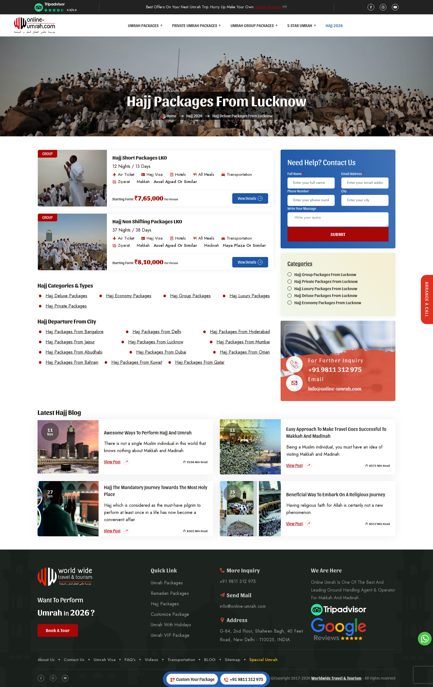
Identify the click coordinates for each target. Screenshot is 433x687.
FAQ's (130, 659)
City (345, 191)
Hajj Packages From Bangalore (75, 332)
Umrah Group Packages (252, 25)
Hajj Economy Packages (128, 296)
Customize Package (170, 614)
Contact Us (74, 659)
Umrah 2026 (63, 612)
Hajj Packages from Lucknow (217, 100)
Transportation (181, 659)
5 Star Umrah (299, 25)
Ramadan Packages (170, 593)
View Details (250, 198)
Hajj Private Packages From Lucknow (326, 281)
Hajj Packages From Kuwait (136, 362)
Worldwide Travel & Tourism (336, 678)
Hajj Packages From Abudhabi (74, 352)
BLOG (210, 659)
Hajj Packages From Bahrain (72, 362)
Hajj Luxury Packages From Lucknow (325, 288)
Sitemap (232, 659)
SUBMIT (338, 234)
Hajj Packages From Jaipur (70, 342)
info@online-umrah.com (334, 388)
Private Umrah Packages (194, 25)
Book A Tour (58, 630)
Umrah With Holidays (171, 625)
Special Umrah (263, 659)
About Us (46, 659)
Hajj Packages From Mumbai (243, 342)
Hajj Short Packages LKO (139, 157)
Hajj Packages (165, 604)
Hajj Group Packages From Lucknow (325, 274)
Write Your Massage (303, 208)
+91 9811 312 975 (335, 369)
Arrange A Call (427, 299)
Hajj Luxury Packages (249, 296)
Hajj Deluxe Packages (66, 296)
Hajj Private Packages (66, 306)
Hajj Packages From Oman (245, 352)
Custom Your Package (192, 680)
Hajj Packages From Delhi (157, 332)
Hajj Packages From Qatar (200, 362)
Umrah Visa (105, 659)
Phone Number (299, 191)
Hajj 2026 (334, 25)
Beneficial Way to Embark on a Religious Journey (335, 494)
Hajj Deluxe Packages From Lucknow (325, 295)
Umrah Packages (143, 25)
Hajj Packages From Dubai (161, 352)
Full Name (295, 173)
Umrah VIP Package (170, 635)
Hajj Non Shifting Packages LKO (147, 221)
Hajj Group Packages (190, 296)
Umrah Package (268, 7)
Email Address (352, 173)
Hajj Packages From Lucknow (155, 342)
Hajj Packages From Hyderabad (240, 332)
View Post (117, 462)
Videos (151, 659)
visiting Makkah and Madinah (312, 454)
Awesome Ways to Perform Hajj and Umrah (148, 432)
